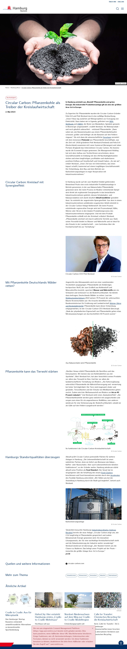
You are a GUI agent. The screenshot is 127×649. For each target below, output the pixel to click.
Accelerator (115, 475)
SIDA (111, 121)
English (121, 1)
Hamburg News (15, 87)
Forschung (107, 137)
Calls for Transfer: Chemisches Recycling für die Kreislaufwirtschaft (107, 617)
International (113, 575)
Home (7, 87)
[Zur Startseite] (15, 8)
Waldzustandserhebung (75, 298)
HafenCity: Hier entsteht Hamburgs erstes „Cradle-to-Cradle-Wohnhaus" (48, 617)
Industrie (102, 575)
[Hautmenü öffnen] (122, 8)
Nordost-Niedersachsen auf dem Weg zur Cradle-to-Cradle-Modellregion (78, 617)
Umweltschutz (71, 575)
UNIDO (80, 124)
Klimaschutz (83, 575)
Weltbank (70, 124)
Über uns (112, 1)
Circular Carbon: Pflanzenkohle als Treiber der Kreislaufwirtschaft (41, 87)
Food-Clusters (107, 473)
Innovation (93, 575)
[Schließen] (92, 628)
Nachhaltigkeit (11, 97)
